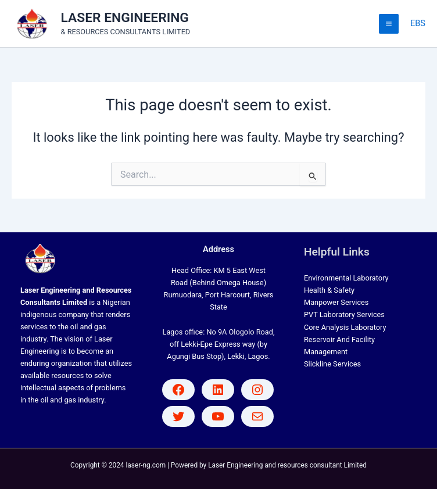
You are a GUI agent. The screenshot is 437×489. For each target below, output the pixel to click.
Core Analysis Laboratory (345, 327)
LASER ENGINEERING (125, 18)
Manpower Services (336, 302)
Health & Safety (329, 290)
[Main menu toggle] (389, 24)
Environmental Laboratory (346, 278)
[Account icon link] (417, 24)
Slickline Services (332, 363)
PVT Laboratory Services (344, 314)
